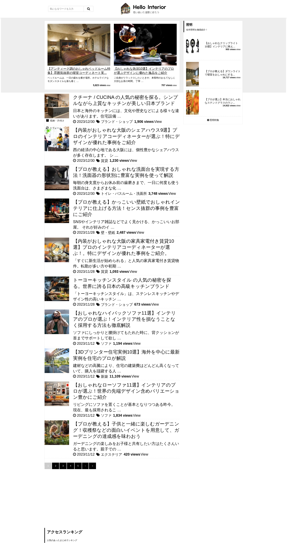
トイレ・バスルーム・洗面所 (124, 194)
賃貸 (104, 161)
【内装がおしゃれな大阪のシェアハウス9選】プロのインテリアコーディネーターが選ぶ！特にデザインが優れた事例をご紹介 (126, 136)
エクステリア (111, 455)
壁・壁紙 (108, 233)
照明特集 (213, 120)
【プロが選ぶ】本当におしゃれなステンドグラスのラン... (222, 101)
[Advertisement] (73, 496)
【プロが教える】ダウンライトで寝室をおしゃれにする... (222, 73)
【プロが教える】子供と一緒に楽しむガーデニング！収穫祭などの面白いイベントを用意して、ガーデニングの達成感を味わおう (126, 430)
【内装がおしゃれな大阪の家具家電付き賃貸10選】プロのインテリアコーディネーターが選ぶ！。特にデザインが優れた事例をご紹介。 (123, 247)
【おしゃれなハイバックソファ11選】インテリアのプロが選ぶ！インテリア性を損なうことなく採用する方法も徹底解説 (124, 319)
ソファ (106, 343)
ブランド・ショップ (117, 122)
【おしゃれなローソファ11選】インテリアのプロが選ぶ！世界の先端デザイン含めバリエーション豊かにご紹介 (126, 391)
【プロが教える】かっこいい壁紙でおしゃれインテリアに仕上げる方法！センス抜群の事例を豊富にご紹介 (126, 208)
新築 (104, 377)
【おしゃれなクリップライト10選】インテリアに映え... (221, 45)
